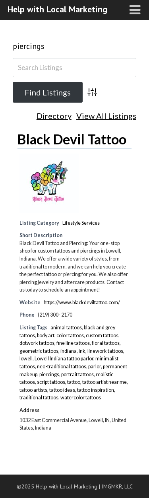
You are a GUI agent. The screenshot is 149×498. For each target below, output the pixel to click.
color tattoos (70, 335)
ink (82, 351)
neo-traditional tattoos (61, 367)
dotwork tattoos (36, 343)
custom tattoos (102, 335)
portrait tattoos (77, 374)
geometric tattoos (38, 351)
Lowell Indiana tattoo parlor (64, 359)
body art (45, 335)
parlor (94, 367)
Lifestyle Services (81, 223)
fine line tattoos (73, 343)
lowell (26, 359)
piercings (29, 46)
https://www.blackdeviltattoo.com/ (82, 302)
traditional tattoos (38, 398)
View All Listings (106, 116)
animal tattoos (66, 328)
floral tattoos (106, 343)
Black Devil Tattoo (71, 139)
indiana (68, 351)
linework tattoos (105, 351)
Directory (54, 116)
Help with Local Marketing (57, 9)
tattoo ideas (62, 390)
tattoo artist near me (104, 382)
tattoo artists (33, 390)
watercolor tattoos (80, 398)
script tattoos (51, 382)
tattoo (73, 382)
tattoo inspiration (95, 390)
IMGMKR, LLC (117, 486)
